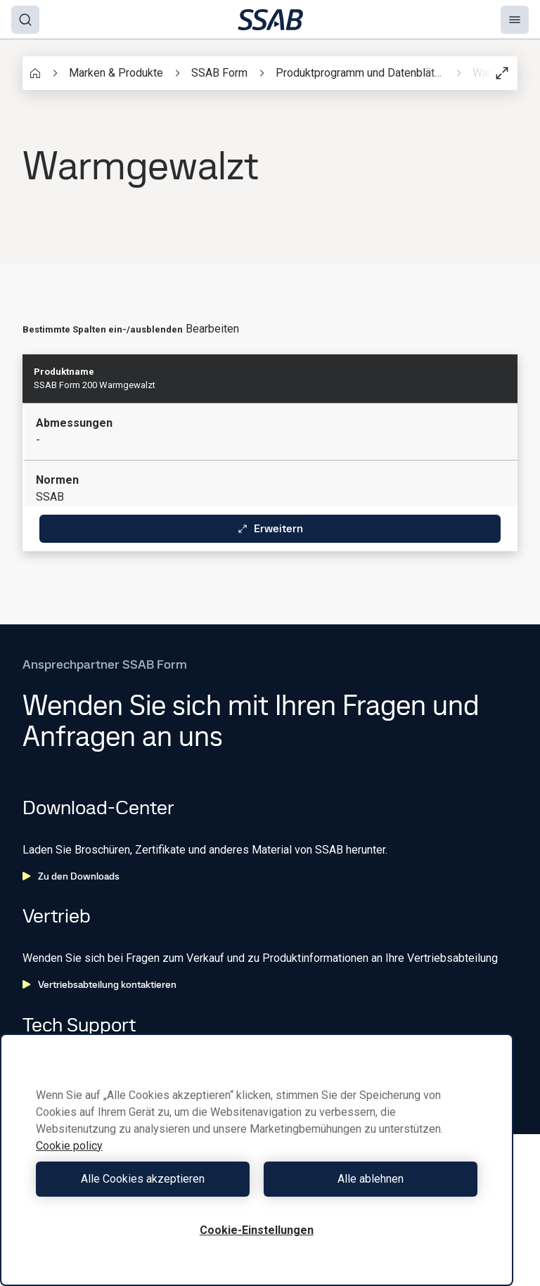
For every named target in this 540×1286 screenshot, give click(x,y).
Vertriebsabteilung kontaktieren (99, 984)
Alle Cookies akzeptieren (143, 1178)
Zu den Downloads (71, 876)
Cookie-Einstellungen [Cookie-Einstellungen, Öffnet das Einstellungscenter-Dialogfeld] (257, 1230)
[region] (256, 1160)
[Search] (25, 20)
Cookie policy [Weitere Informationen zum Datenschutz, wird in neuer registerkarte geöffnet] (69, 1145)
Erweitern (270, 528)
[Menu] (515, 20)
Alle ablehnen (371, 1178)
